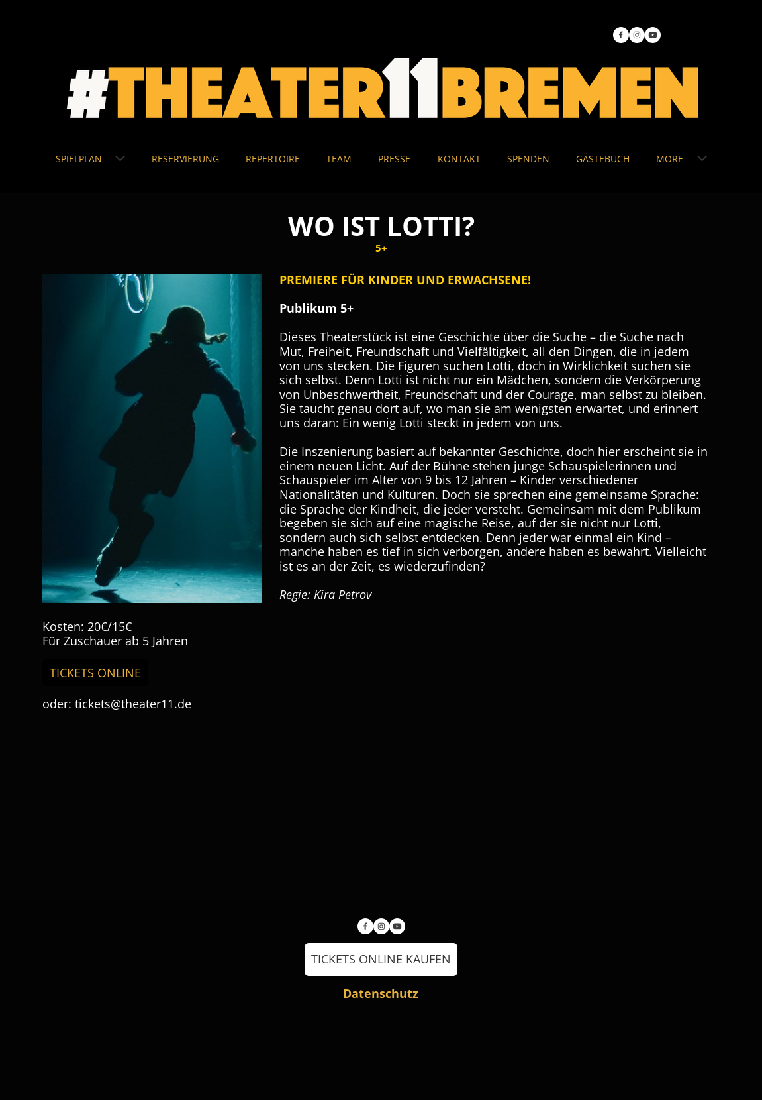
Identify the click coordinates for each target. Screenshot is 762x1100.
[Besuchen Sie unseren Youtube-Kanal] (653, 35)
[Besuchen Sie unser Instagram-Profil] (637, 35)
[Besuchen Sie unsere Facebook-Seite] (621, 35)
